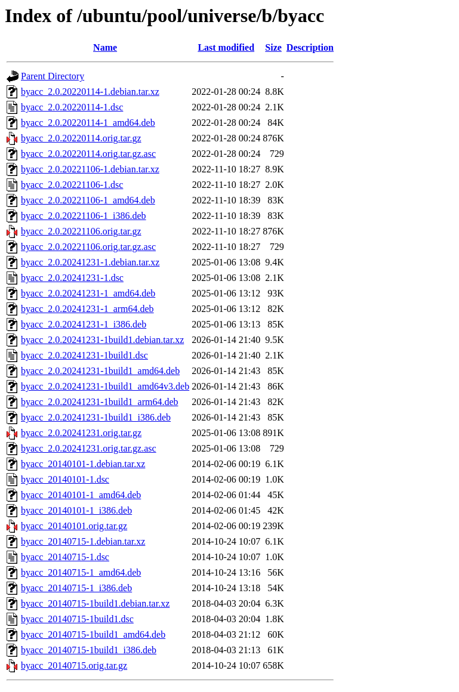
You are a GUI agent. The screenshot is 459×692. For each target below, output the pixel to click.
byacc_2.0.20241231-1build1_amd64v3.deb (105, 386)
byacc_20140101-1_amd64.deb (81, 495)
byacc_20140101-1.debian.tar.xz (83, 464)
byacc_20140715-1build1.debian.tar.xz (95, 603)
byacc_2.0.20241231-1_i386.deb (83, 324)
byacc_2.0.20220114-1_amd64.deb (88, 123)
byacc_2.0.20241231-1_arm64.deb (87, 309)
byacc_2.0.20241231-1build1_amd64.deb (100, 371)
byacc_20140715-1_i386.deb (76, 588)
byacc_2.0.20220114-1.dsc (72, 107)
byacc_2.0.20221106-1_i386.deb (83, 216)
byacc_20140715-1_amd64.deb (81, 572)
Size (273, 47)
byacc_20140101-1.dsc (65, 479)
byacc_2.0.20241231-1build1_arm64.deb (99, 402)
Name (105, 47)
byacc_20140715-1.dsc (65, 557)
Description (310, 47)
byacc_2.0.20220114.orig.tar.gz (81, 138)
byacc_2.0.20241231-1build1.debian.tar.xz (102, 340)
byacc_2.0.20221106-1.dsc (72, 185)
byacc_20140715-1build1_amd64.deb (93, 634)
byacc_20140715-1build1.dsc (77, 619)
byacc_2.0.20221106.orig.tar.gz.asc (88, 247)
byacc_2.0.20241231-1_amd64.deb (88, 293)
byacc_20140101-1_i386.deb (76, 510)
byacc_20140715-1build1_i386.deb (88, 650)
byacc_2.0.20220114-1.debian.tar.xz (90, 91)
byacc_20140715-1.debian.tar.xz (83, 541)
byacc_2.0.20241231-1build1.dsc (84, 355)
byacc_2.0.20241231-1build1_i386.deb (96, 417)
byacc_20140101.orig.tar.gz (74, 526)
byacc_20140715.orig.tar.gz (74, 665)
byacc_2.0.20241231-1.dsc (72, 278)
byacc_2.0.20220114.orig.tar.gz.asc (88, 154)
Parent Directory (52, 76)
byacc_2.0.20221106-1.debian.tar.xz (90, 169)
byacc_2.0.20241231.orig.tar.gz (81, 433)
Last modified (226, 47)
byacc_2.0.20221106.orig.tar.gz (81, 231)
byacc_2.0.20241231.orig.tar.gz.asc (88, 448)
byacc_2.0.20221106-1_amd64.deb (88, 200)
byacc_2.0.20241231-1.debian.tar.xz (90, 262)
